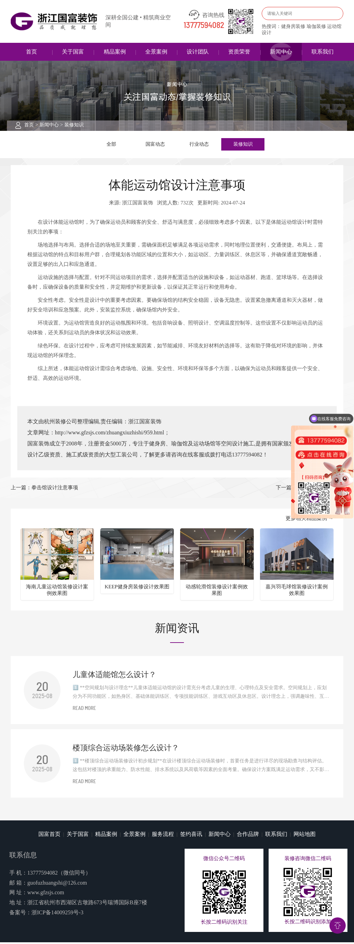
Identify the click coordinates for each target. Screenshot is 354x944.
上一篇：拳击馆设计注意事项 (44, 489)
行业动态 (199, 145)
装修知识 (74, 124)
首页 (31, 52)
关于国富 (73, 52)
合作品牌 (248, 836)
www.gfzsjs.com (45, 894)
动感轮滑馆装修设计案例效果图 (217, 591)
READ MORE (84, 710)
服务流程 (163, 836)
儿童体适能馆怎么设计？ (114, 676)
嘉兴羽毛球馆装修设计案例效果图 (297, 591)
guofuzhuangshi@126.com (57, 884)
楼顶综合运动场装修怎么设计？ (126, 749)
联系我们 (322, 52)
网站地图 (305, 836)
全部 (111, 145)
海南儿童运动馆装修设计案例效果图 (57, 591)
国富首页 (49, 836)
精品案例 (115, 52)
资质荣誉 (239, 52)
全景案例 (156, 52)
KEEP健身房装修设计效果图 (137, 588)
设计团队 (198, 52)
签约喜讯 (191, 836)
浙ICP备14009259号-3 (57, 914)
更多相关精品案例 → (310, 520)
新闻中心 (281, 52)
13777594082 (204, 25)
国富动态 (155, 145)
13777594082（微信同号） (59, 874)
